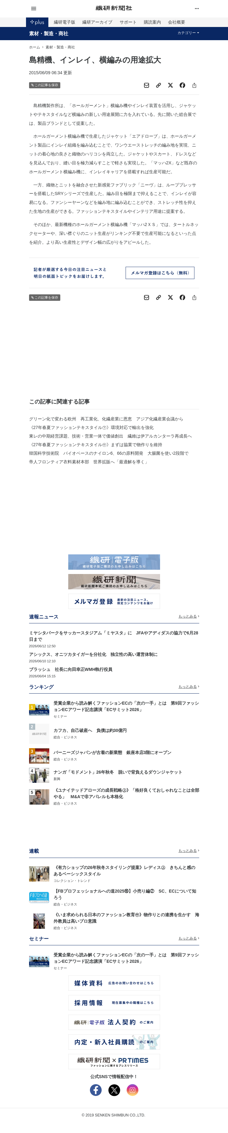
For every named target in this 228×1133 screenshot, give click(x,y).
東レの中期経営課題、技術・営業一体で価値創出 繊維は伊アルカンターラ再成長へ (110, 436)
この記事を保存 (44, 85)
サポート (128, 22)
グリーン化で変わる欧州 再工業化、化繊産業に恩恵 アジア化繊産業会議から (106, 418)
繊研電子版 (64, 22)
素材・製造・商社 (48, 33)
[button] (57, 8)
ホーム (34, 47)
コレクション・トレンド (72, 880)
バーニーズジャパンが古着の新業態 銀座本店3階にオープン (113, 752)
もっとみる (188, 616)
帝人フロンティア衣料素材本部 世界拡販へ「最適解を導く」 (89, 461)
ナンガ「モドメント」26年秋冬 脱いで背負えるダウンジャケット (118, 772)
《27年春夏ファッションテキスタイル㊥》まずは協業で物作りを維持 (96, 444)
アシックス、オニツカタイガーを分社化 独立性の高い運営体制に (93, 654)
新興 (57, 779)
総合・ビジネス (65, 737)
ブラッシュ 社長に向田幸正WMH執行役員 (71, 669)
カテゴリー (188, 33)
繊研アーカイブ (97, 22)
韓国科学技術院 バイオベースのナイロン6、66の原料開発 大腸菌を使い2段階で (109, 453)
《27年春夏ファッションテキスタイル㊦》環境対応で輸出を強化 (91, 427)
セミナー (60, 716)
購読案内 (152, 22)
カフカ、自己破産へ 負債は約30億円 (90, 730)
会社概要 (176, 22)
